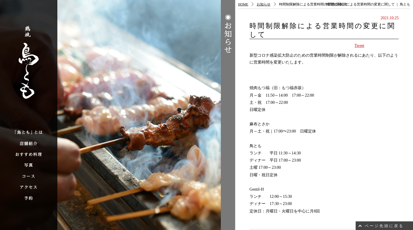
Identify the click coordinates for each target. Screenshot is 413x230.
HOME (243, 4)
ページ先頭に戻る (384, 226)
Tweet (359, 45)
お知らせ (263, 4)
